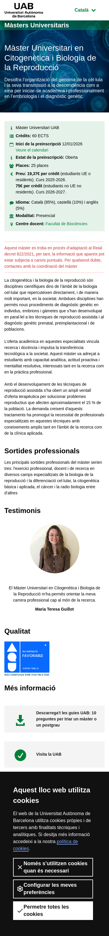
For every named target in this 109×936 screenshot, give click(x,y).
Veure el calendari (32, 150)
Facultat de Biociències (66, 223)
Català (89, 9)
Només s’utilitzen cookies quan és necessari (52, 867)
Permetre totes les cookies (43, 910)
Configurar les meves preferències (47, 888)
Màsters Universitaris (36, 25)
